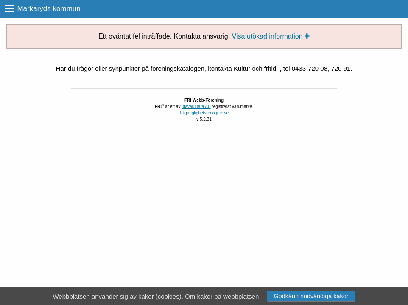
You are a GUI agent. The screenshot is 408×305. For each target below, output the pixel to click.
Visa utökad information (271, 36)
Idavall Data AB (196, 106)
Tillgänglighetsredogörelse (204, 113)
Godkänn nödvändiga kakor (311, 296)
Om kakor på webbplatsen (222, 295)
